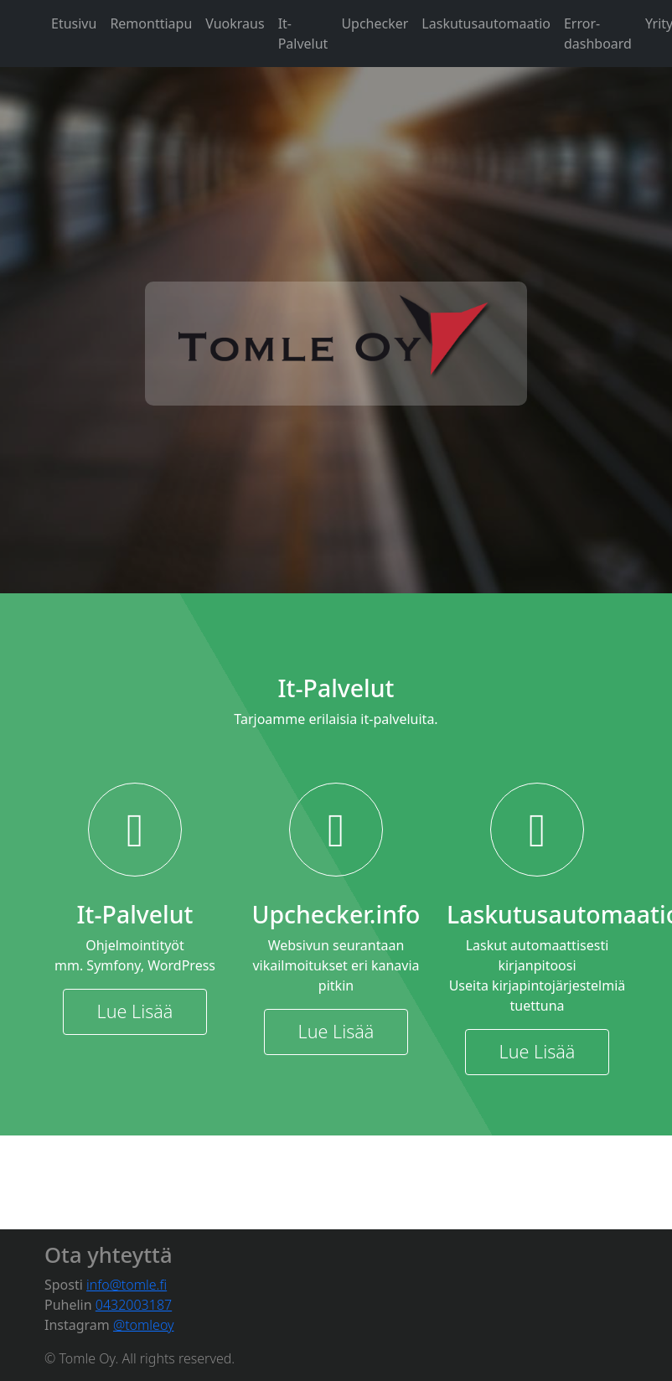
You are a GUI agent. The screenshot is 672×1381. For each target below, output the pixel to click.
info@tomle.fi (126, 1284)
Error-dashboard (598, 33)
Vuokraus (234, 23)
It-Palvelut (303, 33)
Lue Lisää (135, 1011)
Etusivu (73, 23)
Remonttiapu (151, 23)
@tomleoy (143, 1325)
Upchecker (374, 23)
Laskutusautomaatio (486, 23)
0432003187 (134, 1305)
